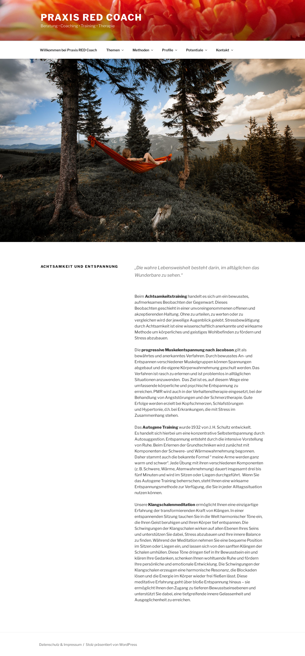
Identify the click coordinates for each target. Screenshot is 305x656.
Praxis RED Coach (91, 17)
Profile (170, 50)
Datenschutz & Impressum (60, 644)
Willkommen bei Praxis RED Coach (68, 50)
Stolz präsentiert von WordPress (111, 644)
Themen (115, 50)
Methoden (143, 50)
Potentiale (197, 50)
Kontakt (225, 50)
